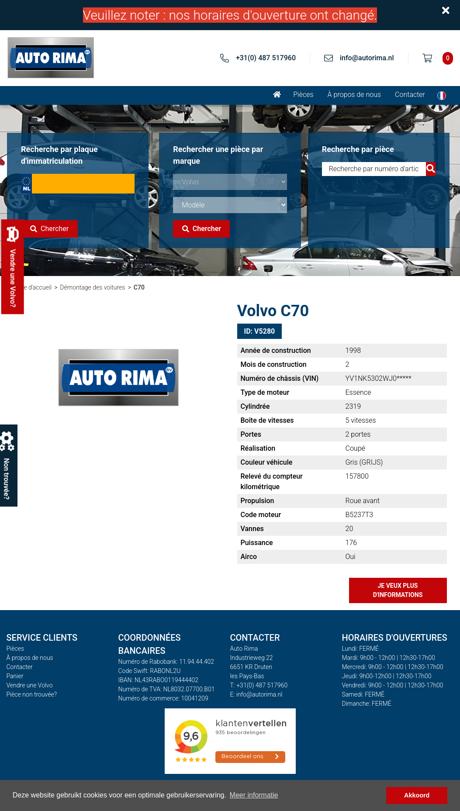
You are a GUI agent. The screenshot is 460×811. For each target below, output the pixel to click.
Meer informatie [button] (254, 795)
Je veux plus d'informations (398, 590)
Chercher (49, 228)
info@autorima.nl (367, 58)
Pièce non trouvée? (32, 694)
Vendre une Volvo (30, 685)
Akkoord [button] (416, 795)
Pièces (303, 94)
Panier (15, 676)
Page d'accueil (33, 287)
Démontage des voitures (92, 287)
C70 (139, 287)
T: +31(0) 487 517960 (259, 685)
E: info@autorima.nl (256, 694)
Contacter (410, 94)
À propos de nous (354, 94)
